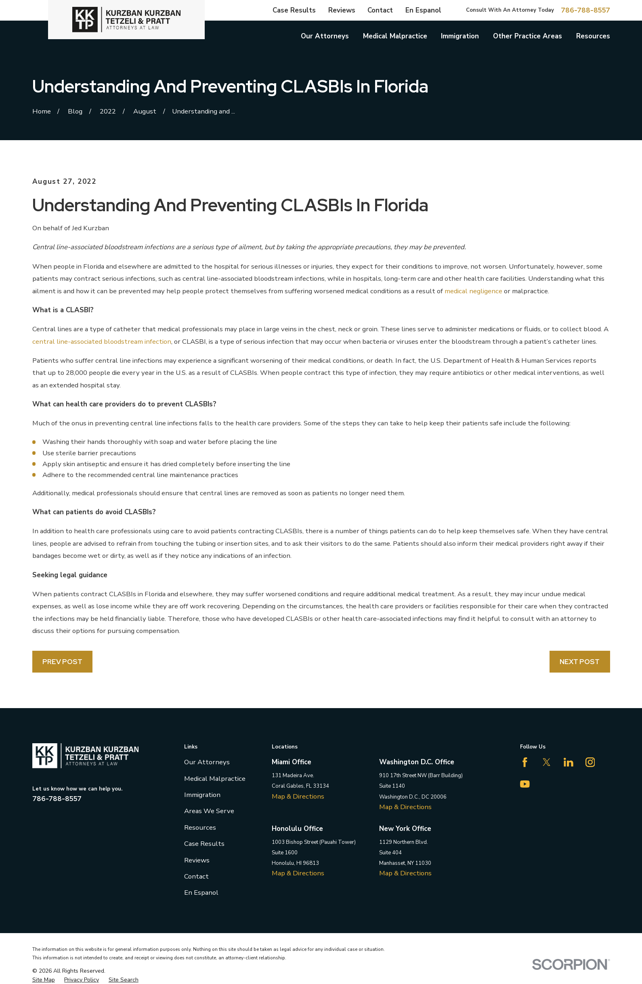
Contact (380, 10)
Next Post (580, 661)
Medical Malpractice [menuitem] (395, 36)
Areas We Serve (209, 811)
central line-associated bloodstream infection (101, 341)
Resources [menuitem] (593, 36)
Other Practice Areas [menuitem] (527, 36)
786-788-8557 (585, 10)
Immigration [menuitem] (460, 36)
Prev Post (62, 661)
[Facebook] (525, 762)
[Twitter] (547, 762)
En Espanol (423, 10)
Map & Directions (298, 796)
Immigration (202, 794)
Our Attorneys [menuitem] (325, 36)
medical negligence (473, 291)
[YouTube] (525, 784)
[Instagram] (590, 762)
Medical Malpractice (214, 778)
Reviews (341, 10)
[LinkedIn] (568, 762)
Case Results (294, 10)
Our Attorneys (207, 762)
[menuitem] (43, 980)
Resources (200, 827)
